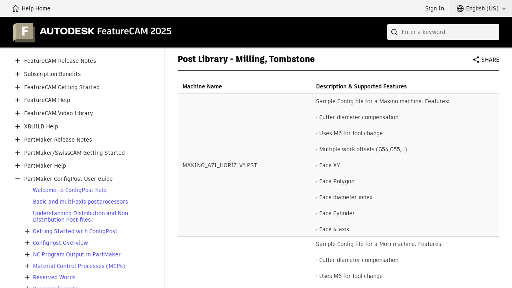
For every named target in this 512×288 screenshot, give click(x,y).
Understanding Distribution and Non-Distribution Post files (81, 217)
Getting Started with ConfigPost (75, 231)
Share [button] (490, 59)
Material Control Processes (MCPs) (79, 266)
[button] (481, 8)
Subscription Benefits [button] (52, 74)
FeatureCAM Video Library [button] (58, 113)
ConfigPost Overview (60, 243)
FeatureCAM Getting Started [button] (62, 87)
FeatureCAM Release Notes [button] (60, 61)
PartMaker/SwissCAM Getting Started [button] (74, 153)
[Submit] (395, 32)
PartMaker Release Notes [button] (58, 139)
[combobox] (443, 32)
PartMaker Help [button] (45, 165)
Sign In (434, 8)
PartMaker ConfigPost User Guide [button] (68, 179)
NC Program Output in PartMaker (77, 254)
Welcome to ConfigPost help (69, 190)
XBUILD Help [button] (41, 126)
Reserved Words (54, 277)
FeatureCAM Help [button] (47, 100)
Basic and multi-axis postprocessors (80, 201)
